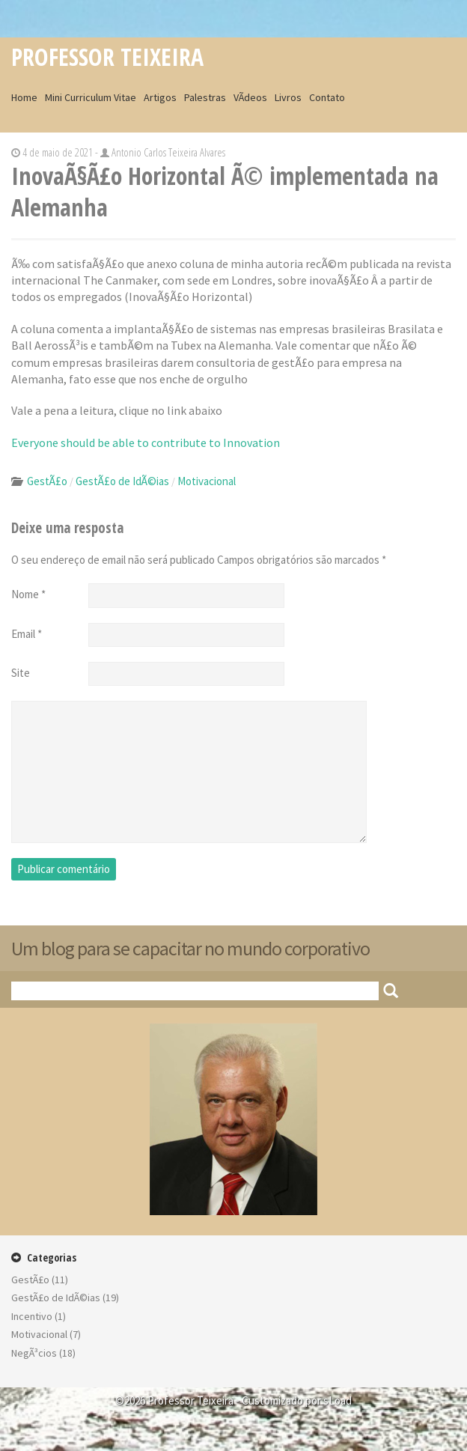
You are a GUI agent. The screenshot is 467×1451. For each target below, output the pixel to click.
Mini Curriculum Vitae (90, 97)
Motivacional (206, 481)
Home (24, 97)
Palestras (205, 97)
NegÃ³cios (34, 1353)
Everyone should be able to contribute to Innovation (145, 442)
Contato (327, 97)
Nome (28, 594)
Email (26, 634)
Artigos (160, 97)
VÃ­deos (250, 97)
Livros (288, 97)
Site (20, 673)
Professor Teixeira (107, 56)
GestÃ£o (47, 481)
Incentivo (31, 1316)
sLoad (337, 1400)
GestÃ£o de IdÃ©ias (122, 481)
